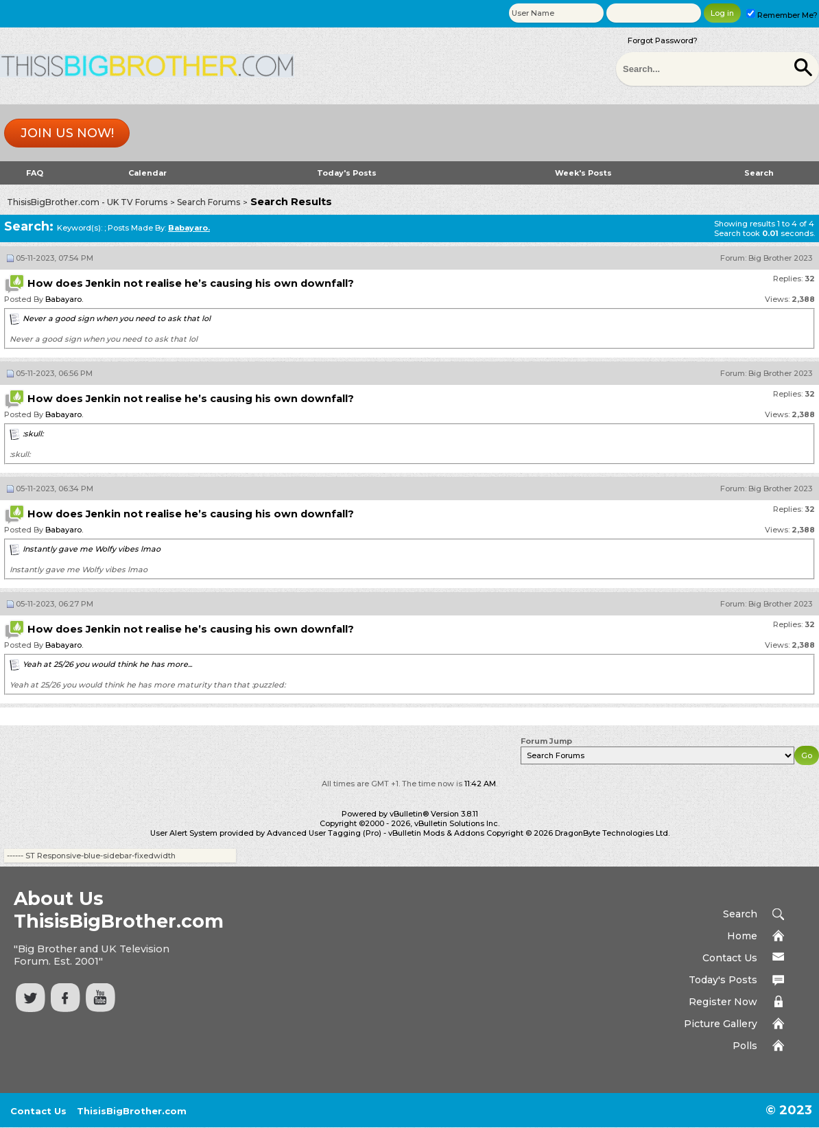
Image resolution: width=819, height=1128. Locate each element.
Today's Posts (347, 173)
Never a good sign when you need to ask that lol (117, 318)
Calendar (147, 173)
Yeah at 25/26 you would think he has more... (107, 664)
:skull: (33, 433)
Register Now (723, 1002)
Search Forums (208, 202)
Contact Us (729, 958)
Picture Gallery (720, 1024)
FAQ (34, 173)
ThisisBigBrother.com (132, 1110)
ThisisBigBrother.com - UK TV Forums (87, 202)
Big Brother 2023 (780, 258)
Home (742, 936)
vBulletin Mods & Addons (436, 833)
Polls (745, 1045)
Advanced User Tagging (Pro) (324, 833)
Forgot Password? (663, 40)
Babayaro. (64, 299)
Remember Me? (782, 15)
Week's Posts (583, 173)
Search (759, 173)
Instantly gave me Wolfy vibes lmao (92, 549)
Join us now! (67, 133)
